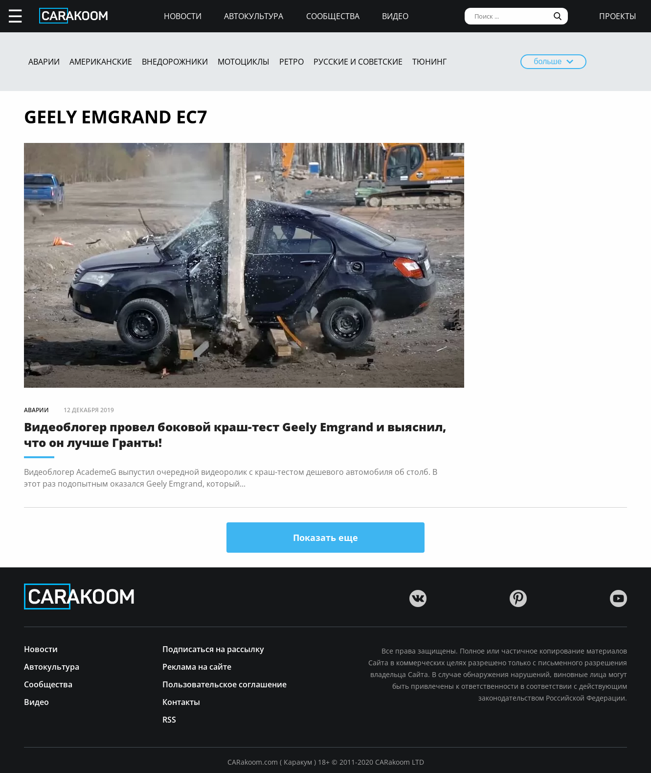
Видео (395, 16)
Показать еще (325, 537)
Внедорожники (175, 61)
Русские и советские (358, 61)
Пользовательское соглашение (224, 683)
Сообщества (332, 16)
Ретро (291, 61)
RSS (169, 719)
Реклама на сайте (196, 666)
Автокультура (253, 16)
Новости (183, 16)
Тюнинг (429, 61)
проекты (617, 16)
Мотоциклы (243, 61)
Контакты (181, 701)
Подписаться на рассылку (213, 648)
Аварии (44, 61)
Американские (100, 61)
